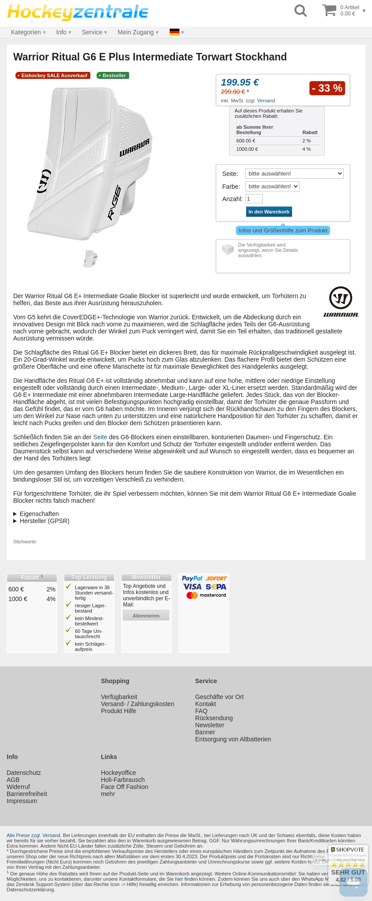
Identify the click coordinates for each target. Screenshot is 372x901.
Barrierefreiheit (27, 793)
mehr (108, 793)
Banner (205, 732)
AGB (13, 779)
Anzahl (231, 198)
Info (61, 32)
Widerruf (18, 786)
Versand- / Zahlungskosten (138, 703)
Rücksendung (214, 718)
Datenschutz (24, 772)
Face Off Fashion (124, 786)
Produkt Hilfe (118, 710)
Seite (229, 173)
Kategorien (26, 32)
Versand (266, 100)
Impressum (22, 800)
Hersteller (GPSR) (45, 520)
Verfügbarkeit (119, 696)
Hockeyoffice (118, 772)
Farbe (230, 186)
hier (179, 879)
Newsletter (209, 725)
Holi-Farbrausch (123, 779)
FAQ (201, 710)
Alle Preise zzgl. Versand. (34, 835)
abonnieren (146, 615)
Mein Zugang (136, 32)
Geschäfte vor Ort (219, 696)
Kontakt (205, 703)
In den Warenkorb (269, 211)
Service (92, 32)
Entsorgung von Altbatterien (233, 739)
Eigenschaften (39, 513)
